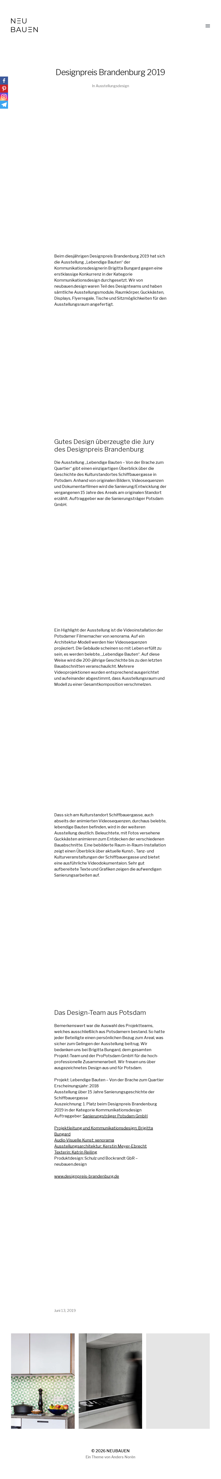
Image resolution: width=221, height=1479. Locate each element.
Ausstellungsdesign (112, 86)
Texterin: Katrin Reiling (75, 1152)
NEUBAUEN (118, 1450)
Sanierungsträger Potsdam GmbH (115, 1116)
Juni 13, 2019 (65, 1310)
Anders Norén (123, 1457)
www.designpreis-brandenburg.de (86, 1176)
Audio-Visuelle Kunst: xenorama (84, 1140)
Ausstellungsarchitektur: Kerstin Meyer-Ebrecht (100, 1146)
